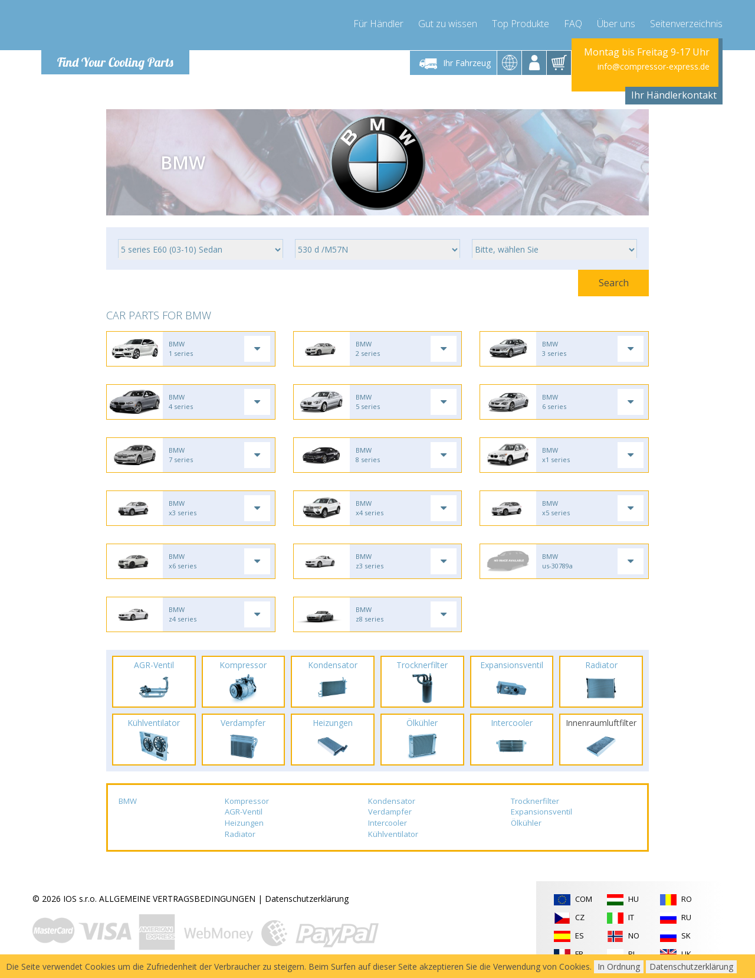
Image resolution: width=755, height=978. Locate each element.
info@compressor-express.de (654, 66)
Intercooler (387, 822)
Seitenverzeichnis (686, 24)
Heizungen (244, 822)
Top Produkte (520, 24)
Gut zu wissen (447, 24)
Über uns (616, 24)
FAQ (573, 24)
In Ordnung (619, 966)
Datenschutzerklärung (307, 898)
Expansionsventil (541, 811)
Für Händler (378, 24)
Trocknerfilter (535, 801)
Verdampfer (390, 811)
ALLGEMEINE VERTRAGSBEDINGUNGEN (177, 898)
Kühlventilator (393, 834)
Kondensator (391, 801)
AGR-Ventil (243, 811)
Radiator (240, 834)
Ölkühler (526, 822)
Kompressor (247, 801)
